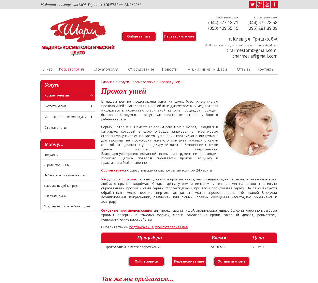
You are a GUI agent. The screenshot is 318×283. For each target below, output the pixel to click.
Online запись (138, 36)
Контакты (265, 69)
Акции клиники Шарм (207, 69)
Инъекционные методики (66, 117)
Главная (107, 82)
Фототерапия (55, 106)
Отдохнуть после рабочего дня (67, 206)
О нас (47, 69)
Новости (169, 69)
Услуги (124, 82)
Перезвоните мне (179, 36)
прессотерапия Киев (171, 227)
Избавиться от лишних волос (65, 175)
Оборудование (141, 69)
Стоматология (105, 69)
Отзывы (244, 69)
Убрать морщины (56, 165)
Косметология (71, 69)
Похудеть (51, 154)
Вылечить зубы (55, 196)
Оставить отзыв (232, 261)
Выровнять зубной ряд (61, 185)
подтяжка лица (141, 227)
